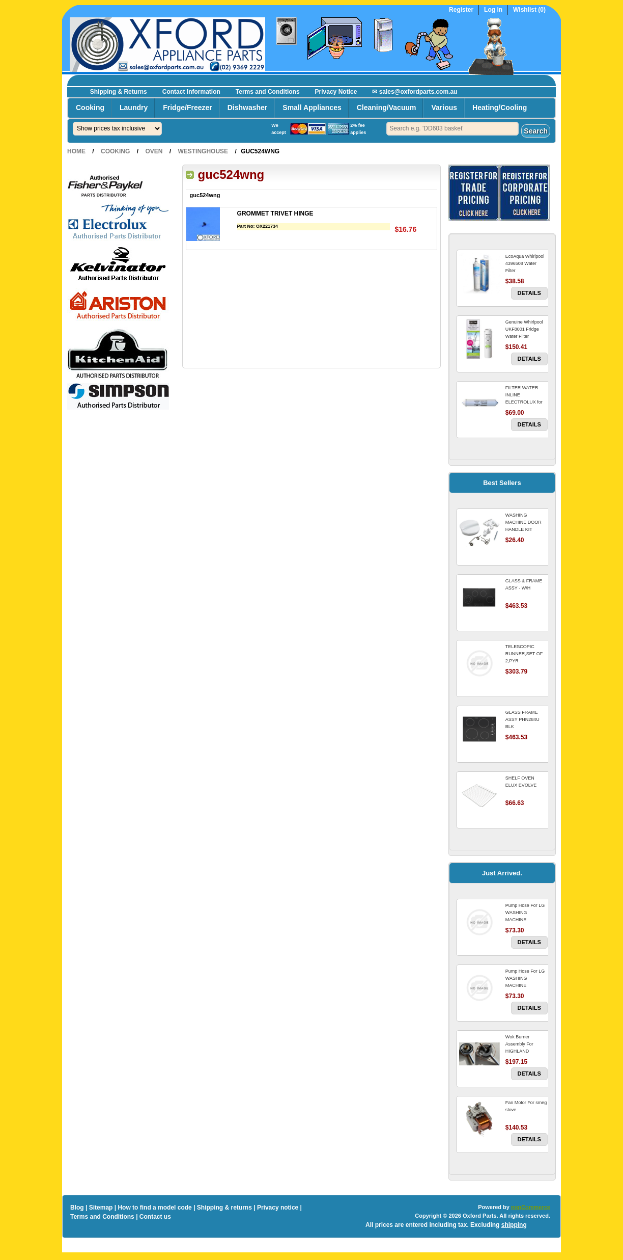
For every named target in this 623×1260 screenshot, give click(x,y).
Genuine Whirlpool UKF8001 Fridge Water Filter (524, 329)
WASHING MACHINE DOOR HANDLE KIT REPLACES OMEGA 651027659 (526, 529)
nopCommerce (530, 1207)
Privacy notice (277, 1207)
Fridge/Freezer (187, 107)
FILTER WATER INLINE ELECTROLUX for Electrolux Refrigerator (524, 402)
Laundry (134, 107)
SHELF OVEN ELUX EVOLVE (520, 781)
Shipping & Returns (118, 91)
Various (444, 107)
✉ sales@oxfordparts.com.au (414, 91)
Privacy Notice (336, 91)
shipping (514, 1224)
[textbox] (452, 129)
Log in (493, 10)
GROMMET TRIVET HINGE (275, 213)
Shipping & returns (224, 1207)
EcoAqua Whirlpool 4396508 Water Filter (525, 263)
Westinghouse (203, 151)
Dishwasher (248, 107)
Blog (77, 1207)
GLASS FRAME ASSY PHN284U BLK (522, 719)
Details (529, 293)
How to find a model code (154, 1207)
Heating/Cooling (499, 107)
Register (461, 10)
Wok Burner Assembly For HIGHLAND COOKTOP (519, 1047)
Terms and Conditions (268, 91)
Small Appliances (311, 107)
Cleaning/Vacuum (386, 107)
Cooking (90, 107)
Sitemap (101, 1207)
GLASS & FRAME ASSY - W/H (524, 584)
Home (76, 151)
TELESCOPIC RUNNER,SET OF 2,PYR (524, 653)
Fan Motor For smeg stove (526, 1106)
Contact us (155, 1216)
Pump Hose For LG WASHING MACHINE (525, 912)
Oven (153, 151)
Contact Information (191, 91)
